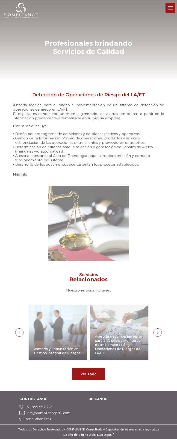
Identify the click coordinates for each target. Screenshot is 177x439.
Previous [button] (19, 332)
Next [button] (157, 332)
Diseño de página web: (88, 434)
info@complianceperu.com (49, 413)
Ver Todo (88, 374)
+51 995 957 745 (39, 407)
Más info (20, 174)
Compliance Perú (37, 419)
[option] (57, 332)
